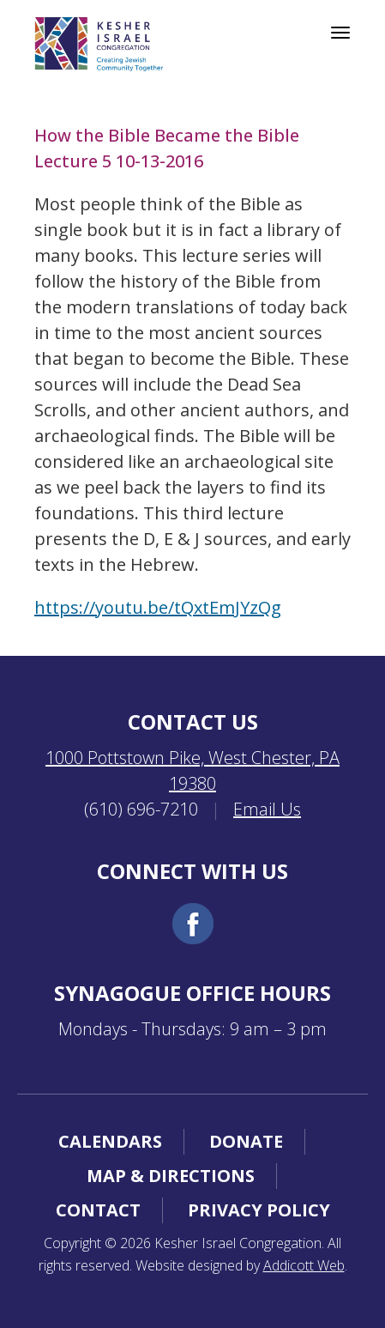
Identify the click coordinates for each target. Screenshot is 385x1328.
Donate (246, 1141)
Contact (98, 1210)
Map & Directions (171, 1175)
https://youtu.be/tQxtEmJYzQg (157, 607)
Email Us (267, 809)
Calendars (110, 1141)
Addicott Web (304, 1265)
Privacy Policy (259, 1210)
